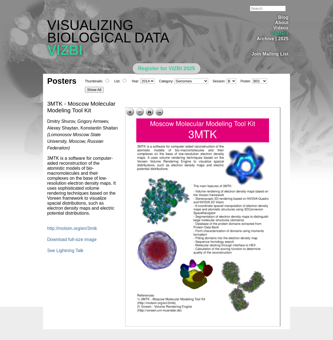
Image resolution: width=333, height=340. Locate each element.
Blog (283, 17)
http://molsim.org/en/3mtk (72, 228)
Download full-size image (72, 239)
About (282, 22)
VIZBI (65, 50)
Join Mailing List (270, 54)
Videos (281, 28)
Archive (265, 38)
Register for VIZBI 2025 (166, 68)
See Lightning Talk (65, 250)
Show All (94, 90)
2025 (283, 38)
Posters (280, 33)
